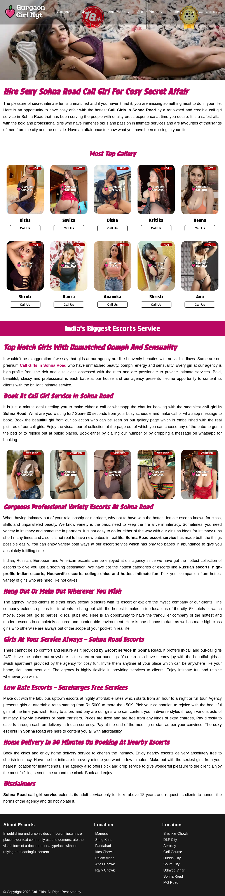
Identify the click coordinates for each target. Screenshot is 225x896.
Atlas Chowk (105, 864)
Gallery (176, 12)
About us (88, 12)
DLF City (170, 840)
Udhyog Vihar (174, 870)
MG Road (170, 882)
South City (171, 864)
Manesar (102, 833)
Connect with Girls (206, 12)
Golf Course (172, 852)
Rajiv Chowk (105, 870)
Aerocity (169, 846)
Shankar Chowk (175, 833)
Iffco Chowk (104, 852)
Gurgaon (65, 12)
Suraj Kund (104, 840)
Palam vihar (104, 858)
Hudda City (172, 858)
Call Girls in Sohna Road (43, 365)
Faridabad (103, 846)
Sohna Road (173, 876)
